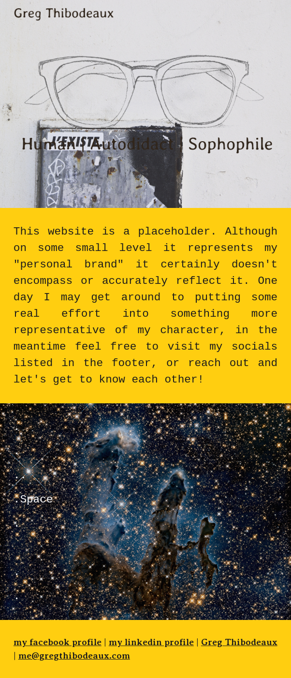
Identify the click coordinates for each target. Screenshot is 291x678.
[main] (145, 306)
